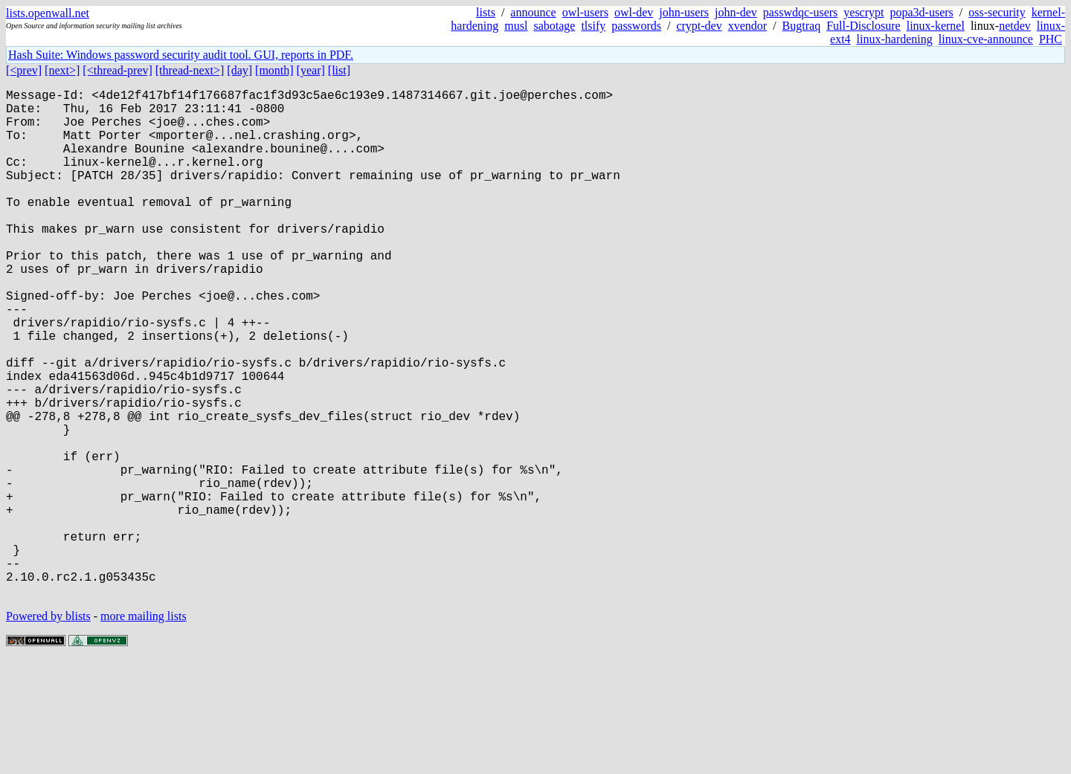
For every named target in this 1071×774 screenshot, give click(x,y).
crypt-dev (698, 25)
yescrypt (863, 12)
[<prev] (24, 70)
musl (515, 25)
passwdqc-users (800, 12)
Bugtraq (801, 25)
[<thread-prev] (117, 70)
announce (533, 12)
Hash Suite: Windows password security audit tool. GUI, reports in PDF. (180, 54)
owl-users (585, 12)
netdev (1015, 25)
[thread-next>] (190, 70)
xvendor (747, 25)
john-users (684, 12)
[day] (239, 70)
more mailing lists (143, 729)
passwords (636, 25)
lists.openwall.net (47, 13)
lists (485, 12)
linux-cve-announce (986, 39)
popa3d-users (921, 12)
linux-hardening (895, 39)
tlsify (593, 25)
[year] (311, 70)
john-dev (736, 12)
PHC (1050, 39)
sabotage (554, 25)
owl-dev (633, 12)
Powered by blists (48, 729)
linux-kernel (936, 25)
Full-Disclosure (863, 25)
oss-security (996, 12)
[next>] (62, 70)
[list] (339, 70)
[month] (274, 70)
